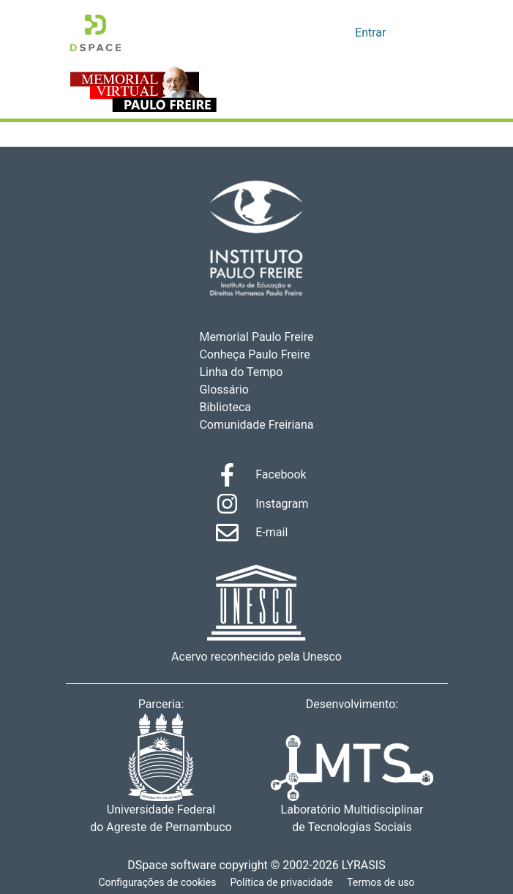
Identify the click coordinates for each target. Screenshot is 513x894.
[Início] (95, 33)
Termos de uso (382, 883)
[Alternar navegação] (422, 33)
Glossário (224, 390)
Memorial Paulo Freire (256, 337)
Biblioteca (226, 407)
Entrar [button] (372, 33)
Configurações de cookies (156, 883)
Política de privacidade (282, 883)
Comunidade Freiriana (254, 425)
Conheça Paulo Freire (254, 355)
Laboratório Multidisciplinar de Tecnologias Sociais (352, 785)
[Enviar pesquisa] (321, 33)
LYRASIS (368, 865)
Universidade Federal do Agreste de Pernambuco (161, 774)
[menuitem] (342, 33)
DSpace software (167, 865)
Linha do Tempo (241, 372)
